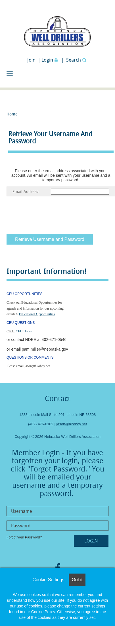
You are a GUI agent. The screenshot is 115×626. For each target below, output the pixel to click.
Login (50, 59)
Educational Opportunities (37, 314)
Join (31, 59)
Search (76, 59)
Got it (77, 579)
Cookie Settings (48, 579)
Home (12, 114)
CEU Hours (24, 331)
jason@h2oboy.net (71, 424)
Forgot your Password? (24, 537)
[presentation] (50, 214)
